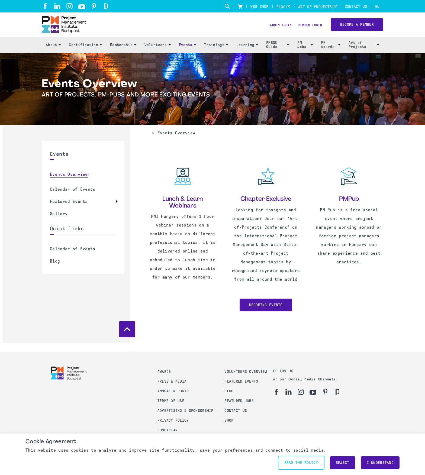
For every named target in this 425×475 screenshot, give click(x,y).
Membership (123, 54)
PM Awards (330, 54)
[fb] (45, 6)
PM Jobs (305, 54)
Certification (85, 54)
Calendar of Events (72, 198)
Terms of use (170, 401)
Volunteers (157, 54)
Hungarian (167, 430)
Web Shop (259, 7)
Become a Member (357, 29)
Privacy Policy (173, 420)
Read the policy (301, 463)
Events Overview (69, 184)
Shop (228, 420)
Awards (164, 372)
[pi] (94, 6)
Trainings (216, 54)
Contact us (235, 411)
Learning (247, 54)
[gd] (106, 6)
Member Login (307, 30)
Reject (342, 463)
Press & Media (172, 381)
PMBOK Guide (277, 54)
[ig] (69, 6)
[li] (57, 6)
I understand (380, 463)
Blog (280, 7)
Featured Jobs (239, 401)
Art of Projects (315, 7)
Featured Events (69, 211)
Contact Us (356, 7)
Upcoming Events (266, 314)
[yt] (81, 6)
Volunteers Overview (245, 372)
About (53, 54)
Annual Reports (173, 391)
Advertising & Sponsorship (185, 411)
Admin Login (274, 30)
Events (187, 54)
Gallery (58, 223)
